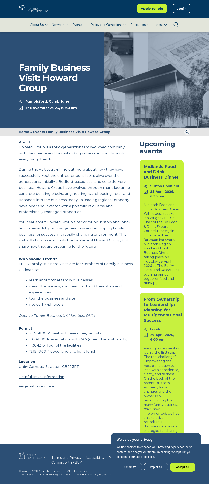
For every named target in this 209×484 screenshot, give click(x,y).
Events (77, 25)
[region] (156, 454)
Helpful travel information (41, 377)
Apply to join (152, 9)
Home (24, 132)
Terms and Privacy (66, 458)
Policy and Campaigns (106, 25)
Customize (129, 467)
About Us (37, 25)
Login (182, 9)
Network (58, 25)
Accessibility (95, 458)
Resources (138, 25)
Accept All (182, 467)
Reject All (156, 467)
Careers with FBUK (66, 462)
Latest (158, 25)
